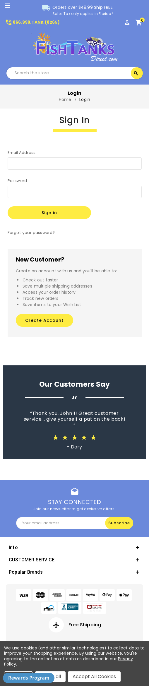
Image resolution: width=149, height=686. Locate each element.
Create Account (44, 320)
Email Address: (22, 152)
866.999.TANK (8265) (32, 22)
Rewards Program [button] (28, 678)
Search (135, 73)
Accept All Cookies (94, 676)
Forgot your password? (31, 232)
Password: (18, 180)
